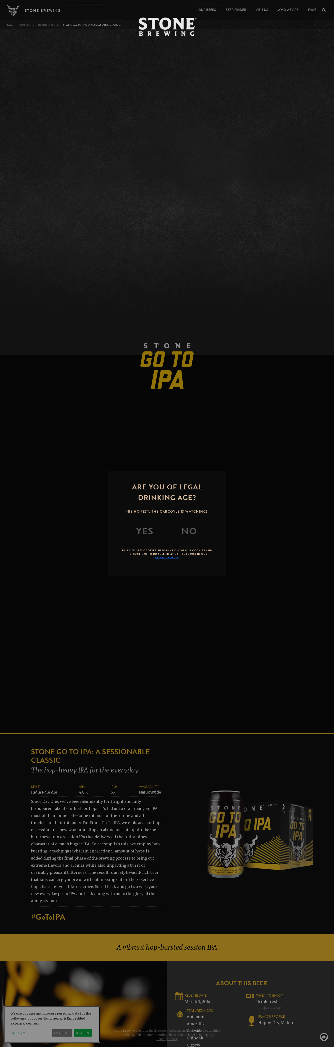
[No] (189, 531)
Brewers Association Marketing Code (182, 1030)
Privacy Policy (167, 1039)
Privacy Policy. (167, 557)
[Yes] (145, 531)
